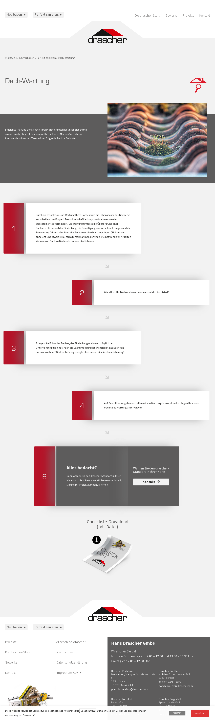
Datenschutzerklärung (71, 662)
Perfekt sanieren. (48, 14)
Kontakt (204, 15)
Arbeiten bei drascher (70, 642)
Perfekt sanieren (46, 58)
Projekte (188, 15)
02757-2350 (127, 685)
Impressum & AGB (68, 672)
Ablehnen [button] (177, 712)
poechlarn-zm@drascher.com (176, 686)
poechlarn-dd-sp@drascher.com (129, 689)
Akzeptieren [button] (200, 713)
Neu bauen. (16, 14)
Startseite (11, 58)
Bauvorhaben (26, 58)
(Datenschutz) (87, 711)
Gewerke (171, 15)
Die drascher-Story (147, 15)
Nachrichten (64, 652)
